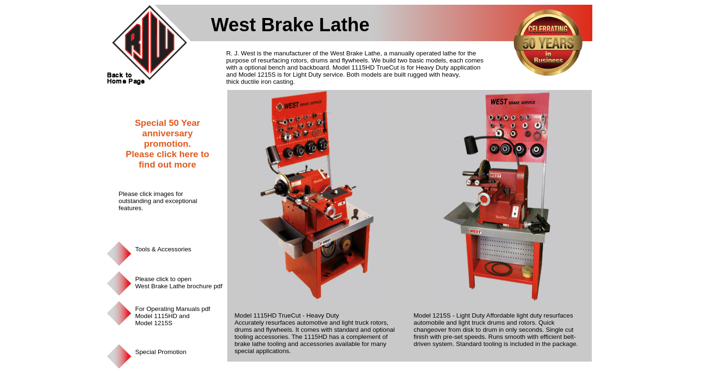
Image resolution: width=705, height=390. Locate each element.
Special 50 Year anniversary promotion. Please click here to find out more (167, 143)
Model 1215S (154, 323)
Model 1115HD (156, 315)
